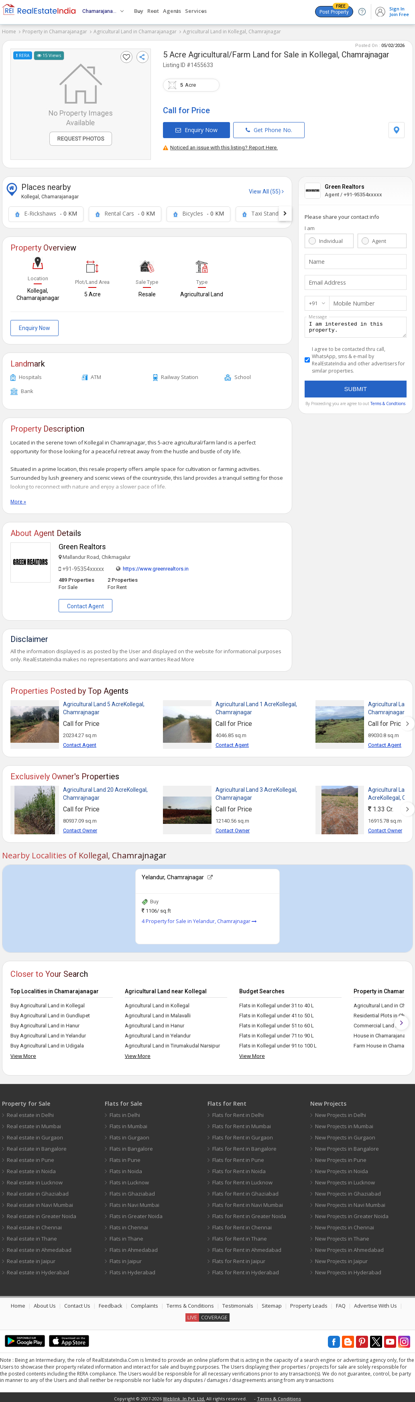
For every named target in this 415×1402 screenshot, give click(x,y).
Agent (379, 238)
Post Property (334, 10)
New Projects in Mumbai (344, 1123)
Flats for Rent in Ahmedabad (246, 1247)
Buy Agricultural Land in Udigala (47, 1043)
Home (9, 31)
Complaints (144, 1303)
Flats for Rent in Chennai (242, 1225)
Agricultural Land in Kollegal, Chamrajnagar (232, 31)
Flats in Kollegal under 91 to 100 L (278, 1043)
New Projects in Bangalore (347, 1146)
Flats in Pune (125, 1157)
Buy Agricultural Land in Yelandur (48, 1033)
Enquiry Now (196, 127)
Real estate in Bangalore (37, 1146)
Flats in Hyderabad (132, 1270)
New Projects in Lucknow (345, 1180)
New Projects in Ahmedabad (349, 1247)
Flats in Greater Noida (136, 1213)
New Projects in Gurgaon (345, 1135)
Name (316, 259)
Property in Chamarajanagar (54, 31)
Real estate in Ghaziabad (38, 1191)
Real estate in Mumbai (34, 1123)
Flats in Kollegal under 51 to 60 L (276, 1023)
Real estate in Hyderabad (38, 1270)
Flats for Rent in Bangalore (244, 1146)
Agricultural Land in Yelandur (158, 1033)
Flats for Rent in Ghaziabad (245, 1191)
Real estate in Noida (31, 1168)
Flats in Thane (126, 1236)
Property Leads (309, 1303)
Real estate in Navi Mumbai (40, 1202)
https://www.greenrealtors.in (156, 566)
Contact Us (77, 1303)
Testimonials (237, 1303)
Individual (331, 238)
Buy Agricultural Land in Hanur (44, 1023)
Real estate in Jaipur (31, 1258)
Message (318, 314)
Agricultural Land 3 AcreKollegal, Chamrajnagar (256, 791)
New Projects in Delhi (340, 1112)
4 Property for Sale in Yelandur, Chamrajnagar (199, 918)
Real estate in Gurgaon (35, 1135)
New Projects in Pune (340, 1157)
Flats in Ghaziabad (132, 1191)
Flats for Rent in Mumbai (241, 1123)
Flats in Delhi (125, 1112)
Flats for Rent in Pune (238, 1157)
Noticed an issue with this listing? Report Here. (220, 145)
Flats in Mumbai (128, 1123)
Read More (180, 656)
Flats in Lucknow (129, 1180)
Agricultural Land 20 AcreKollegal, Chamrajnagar (105, 791)
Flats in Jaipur (126, 1258)
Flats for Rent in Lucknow (242, 1180)
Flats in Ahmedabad (134, 1247)
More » (18, 499)
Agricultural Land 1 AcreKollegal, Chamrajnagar (256, 706)
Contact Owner (80, 828)
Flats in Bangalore (131, 1146)
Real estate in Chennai (34, 1225)
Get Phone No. (269, 127)
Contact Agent (85, 604)
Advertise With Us (375, 1303)
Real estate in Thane (32, 1236)
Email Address (326, 279)
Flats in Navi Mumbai (134, 1202)
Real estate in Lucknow (35, 1180)
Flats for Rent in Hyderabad (245, 1270)
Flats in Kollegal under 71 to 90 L (276, 1033)
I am (310, 225)
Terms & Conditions (190, 1303)
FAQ (341, 1303)
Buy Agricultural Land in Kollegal (47, 1003)
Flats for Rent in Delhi (238, 1112)
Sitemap (272, 1303)
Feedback (110, 1303)
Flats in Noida (126, 1168)
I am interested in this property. (356, 325)
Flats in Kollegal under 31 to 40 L (276, 1003)
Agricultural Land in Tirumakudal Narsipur (172, 1043)
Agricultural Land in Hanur (154, 1023)
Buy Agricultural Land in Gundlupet (50, 1013)
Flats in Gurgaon (129, 1135)
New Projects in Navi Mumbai (350, 1202)
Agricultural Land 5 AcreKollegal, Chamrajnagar (103, 706)
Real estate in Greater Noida (41, 1213)
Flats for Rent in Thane (239, 1236)
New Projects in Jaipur (341, 1258)
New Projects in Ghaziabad (348, 1191)
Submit (355, 388)
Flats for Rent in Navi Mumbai (247, 1202)
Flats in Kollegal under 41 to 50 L (276, 1013)
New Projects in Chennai (344, 1225)
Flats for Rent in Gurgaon (242, 1135)
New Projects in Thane (342, 1236)
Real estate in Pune (30, 1157)
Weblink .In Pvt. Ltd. (184, 1396)
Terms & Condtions (387, 403)
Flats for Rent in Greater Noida (249, 1213)
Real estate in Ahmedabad (39, 1247)
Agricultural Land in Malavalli (158, 1013)
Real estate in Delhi (30, 1112)
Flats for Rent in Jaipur (238, 1258)
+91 (313, 300)
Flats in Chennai (129, 1225)
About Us (45, 1303)
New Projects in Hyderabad (348, 1270)
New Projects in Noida (341, 1168)
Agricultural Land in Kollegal (157, 1003)
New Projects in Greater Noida (352, 1213)
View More (23, 1053)
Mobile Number (351, 300)
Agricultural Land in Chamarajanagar (135, 31)
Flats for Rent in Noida (239, 1168)
